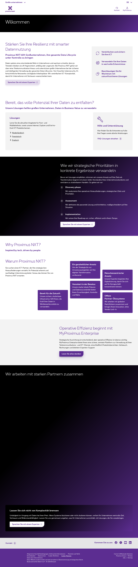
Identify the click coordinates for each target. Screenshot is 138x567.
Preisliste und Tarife (74, 554)
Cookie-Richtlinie (53, 556)
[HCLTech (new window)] (69, 475)
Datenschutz (42, 556)
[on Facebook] (116, 542)
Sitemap (130, 557)
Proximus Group (121, 556)
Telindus (130, 556)
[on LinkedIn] (130, 542)
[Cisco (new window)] (69, 410)
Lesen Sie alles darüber (71, 354)
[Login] (127, 9)
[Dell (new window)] (69, 449)
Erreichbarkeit (31, 556)
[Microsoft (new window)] (69, 385)
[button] (15, 2)
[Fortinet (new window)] (69, 397)
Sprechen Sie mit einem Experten (21, 83)
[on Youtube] (125, 542)
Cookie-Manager (66, 556)
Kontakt (11, 543)
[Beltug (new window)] (69, 423)
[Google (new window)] (69, 462)
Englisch (15, 140)
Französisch (16, 136)
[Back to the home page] (10, 9)
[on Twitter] (120, 542)
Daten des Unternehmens (35, 557)
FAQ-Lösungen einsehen (110, 138)
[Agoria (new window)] (69, 436)
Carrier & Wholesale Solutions (123, 554)
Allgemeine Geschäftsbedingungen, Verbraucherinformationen (46, 554)
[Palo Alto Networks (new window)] (69, 488)
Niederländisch (18, 133)
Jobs (124, 557)
